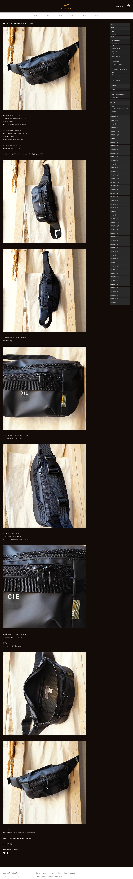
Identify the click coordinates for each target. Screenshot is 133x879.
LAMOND (114, 51)
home (35, 15)
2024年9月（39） (114, 185)
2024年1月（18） (114, 215)
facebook (7, 853)
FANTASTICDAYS (116, 48)
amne (113, 72)
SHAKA (114, 111)
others (113, 83)
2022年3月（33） (114, 295)
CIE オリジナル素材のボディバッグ (18, 23)
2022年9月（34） (114, 273)
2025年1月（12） (114, 171)
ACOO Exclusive (116, 80)
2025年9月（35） (114, 142)
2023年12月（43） (115, 218)
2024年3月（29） (114, 207)
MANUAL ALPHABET (117, 43)
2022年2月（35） (114, 298)
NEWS (112, 24)
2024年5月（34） (114, 200)
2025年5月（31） (114, 156)
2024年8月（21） (114, 189)
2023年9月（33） (114, 229)
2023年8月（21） (114, 233)
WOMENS (113, 85)
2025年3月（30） (114, 164)
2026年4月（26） (114, 116)
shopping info (119, 6)
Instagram (50, 876)
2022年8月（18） (114, 277)
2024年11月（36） (115, 178)
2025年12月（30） (115, 131)
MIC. (113, 53)
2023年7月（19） (114, 236)
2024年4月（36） (114, 204)
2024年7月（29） (114, 193)
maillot (113, 59)
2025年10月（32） (115, 138)
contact (97, 15)
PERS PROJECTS (117, 64)
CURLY (114, 45)
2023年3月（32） (114, 251)
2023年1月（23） (114, 258)
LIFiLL (113, 77)
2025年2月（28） (114, 167)
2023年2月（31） (114, 255)
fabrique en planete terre (118, 94)
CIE (4, 115)
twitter (4, 853)
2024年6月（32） (114, 196)
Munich (114, 91)
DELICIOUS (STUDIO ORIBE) (119, 69)
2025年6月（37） (114, 153)
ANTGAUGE (115, 97)
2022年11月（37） (115, 266)
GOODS (112, 102)
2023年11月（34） (115, 222)
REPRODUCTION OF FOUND (120, 108)
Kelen (113, 89)
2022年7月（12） (114, 280)
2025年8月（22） (114, 145)
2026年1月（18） (114, 127)
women (60, 15)
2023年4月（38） (114, 247)
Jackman (114, 75)
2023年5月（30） (114, 244)
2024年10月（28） (115, 182)
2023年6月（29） (114, 240)
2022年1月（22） (114, 302)
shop (84, 15)
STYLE (112, 27)
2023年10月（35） (115, 226)
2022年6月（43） (114, 284)
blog (72, 15)
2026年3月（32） (114, 120)
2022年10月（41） (115, 269)
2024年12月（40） (115, 175)
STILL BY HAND (116, 40)
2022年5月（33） (114, 287)
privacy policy (58, 876)
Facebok (44, 876)
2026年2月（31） (114, 124)
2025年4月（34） (114, 160)
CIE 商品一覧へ (8, 844)
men (47, 15)
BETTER (114, 67)
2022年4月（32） (114, 291)
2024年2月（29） (114, 211)
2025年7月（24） (114, 149)
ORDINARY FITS (116, 61)
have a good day (116, 56)
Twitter (38, 876)
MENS (112, 36)
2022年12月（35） (115, 262)
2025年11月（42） (115, 135)
